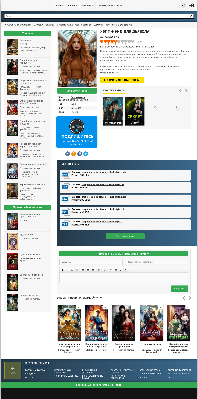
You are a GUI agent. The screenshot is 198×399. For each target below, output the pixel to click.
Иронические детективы (66, 376)
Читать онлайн (125, 236)
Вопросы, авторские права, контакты (99, 385)
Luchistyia (98, 25)
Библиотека (24, 5)
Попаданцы (31, 374)
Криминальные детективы (89, 371)
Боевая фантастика (35, 370)
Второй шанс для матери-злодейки (178, 345)
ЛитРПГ (171, 377)
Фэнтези (29, 377)
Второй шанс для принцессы (124, 345)
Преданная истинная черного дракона (96, 345)
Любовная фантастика (179, 370)
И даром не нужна (151, 344)
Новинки (72, 5)
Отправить (179, 288)
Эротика (84, 100)
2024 (73, 104)
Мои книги (87, 5)
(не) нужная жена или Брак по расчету (69, 345)
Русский (75, 112)
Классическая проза (178, 374)
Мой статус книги (77, 90)
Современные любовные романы (71, 98)
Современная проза (150, 370)
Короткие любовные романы (92, 377)
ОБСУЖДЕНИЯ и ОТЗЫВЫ (110, 5)
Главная (58, 5)
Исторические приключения (118, 377)
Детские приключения (151, 374)
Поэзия (143, 377)
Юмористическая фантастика (62, 371)
